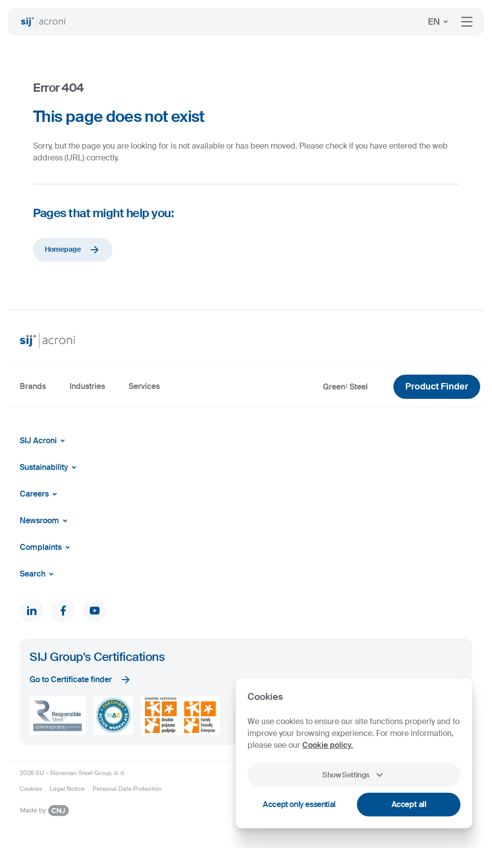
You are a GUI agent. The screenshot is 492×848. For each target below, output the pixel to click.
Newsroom (45, 521)
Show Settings (354, 775)
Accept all (408, 804)
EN (440, 22)
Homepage (73, 250)
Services (144, 386)
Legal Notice (67, 789)
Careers (40, 494)
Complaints (46, 547)
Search (38, 574)
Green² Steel (345, 387)
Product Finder (436, 386)
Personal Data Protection (127, 789)
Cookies (31, 789)
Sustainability (50, 467)
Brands (33, 386)
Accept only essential (299, 804)
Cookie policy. (327, 745)
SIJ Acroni (44, 441)
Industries (87, 386)
